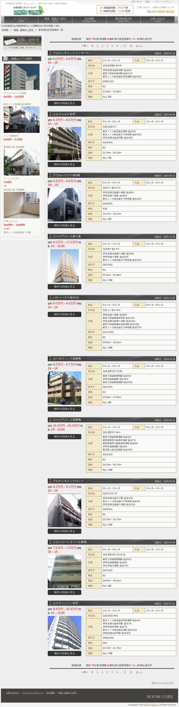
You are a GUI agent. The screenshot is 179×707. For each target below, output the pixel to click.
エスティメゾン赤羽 (65, 603)
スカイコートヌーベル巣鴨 (70, 541)
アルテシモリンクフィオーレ (71, 52)
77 (124, 45)
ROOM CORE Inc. (151, 705)
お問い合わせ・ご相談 (140, 2)
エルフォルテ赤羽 (64, 114)
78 (131, 45)
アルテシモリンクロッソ (68, 480)
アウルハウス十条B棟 (66, 175)
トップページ (21, 19)
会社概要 (89, 19)
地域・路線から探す (55, 19)
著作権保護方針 (123, 19)
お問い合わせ (157, 19)
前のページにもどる (162, 682)
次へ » (139, 45)
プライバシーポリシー (163, 2)
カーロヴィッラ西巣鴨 (67, 358)
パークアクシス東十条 (67, 236)
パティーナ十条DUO (66, 297)
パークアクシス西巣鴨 (67, 419)
